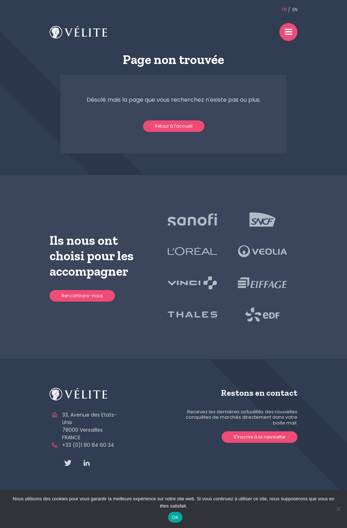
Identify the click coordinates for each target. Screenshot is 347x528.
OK (175, 517)
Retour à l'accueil (174, 126)
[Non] (338, 509)
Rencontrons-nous (82, 296)
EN (294, 9)
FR (284, 9)
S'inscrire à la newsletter (259, 437)
